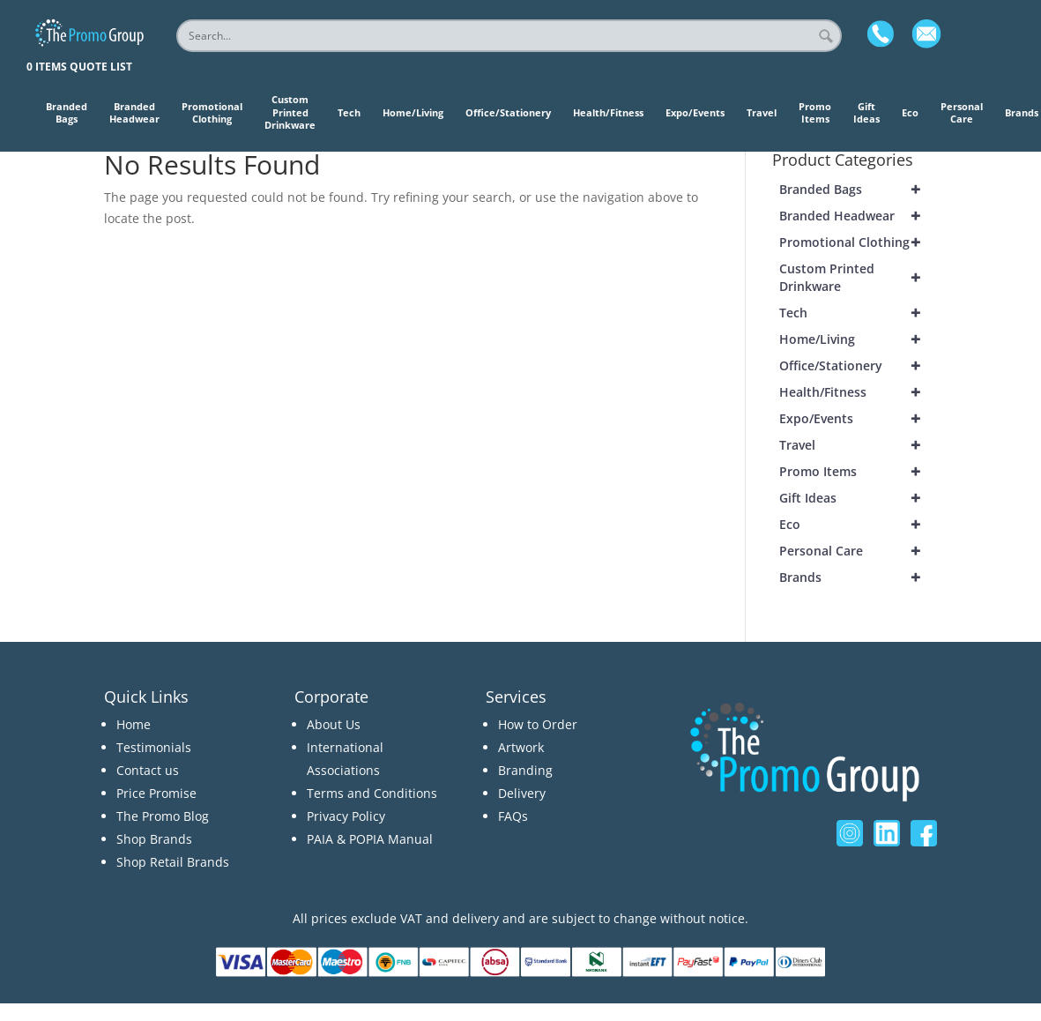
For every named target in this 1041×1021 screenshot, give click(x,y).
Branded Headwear (858, 216)
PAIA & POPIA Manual (370, 839)
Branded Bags (858, 189)
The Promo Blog (162, 816)
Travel (858, 445)
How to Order (537, 724)
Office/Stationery (858, 366)
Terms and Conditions (372, 793)
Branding (525, 770)
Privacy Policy (346, 816)
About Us (334, 724)
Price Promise (156, 793)
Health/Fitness (858, 392)
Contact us (147, 770)
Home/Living (858, 339)
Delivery (522, 793)
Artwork (521, 747)
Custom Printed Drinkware (858, 278)
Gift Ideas (858, 498)
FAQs (513, 816)
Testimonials (153, 747)
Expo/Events (858, 419)
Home (133, 724)
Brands (858, 577)
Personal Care (858, 551)
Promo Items (858, 471)
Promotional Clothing (858, 242)
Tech (858, 313)
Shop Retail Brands (172, 861)
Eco (858, 524)
